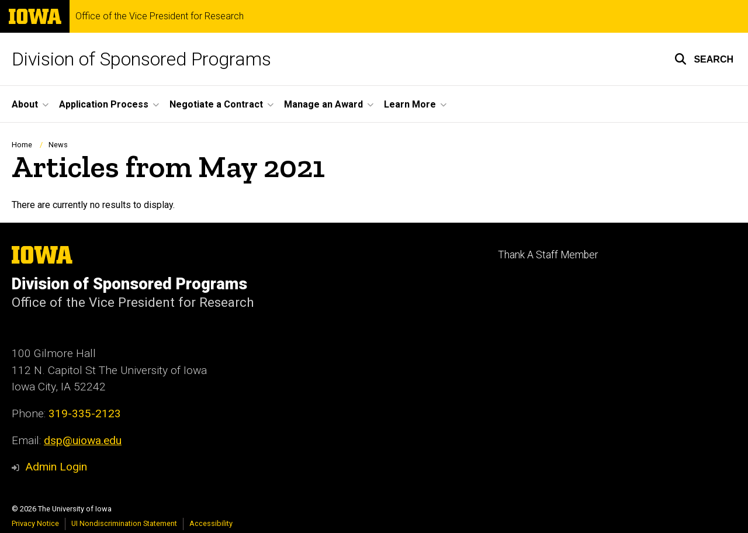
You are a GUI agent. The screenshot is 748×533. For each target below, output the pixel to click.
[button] (704, 59)
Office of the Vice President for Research (159, 16)
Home (22, 144)
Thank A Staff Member (548, 255)
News (58, 144)
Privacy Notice (35, 523)
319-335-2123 (85, 413)
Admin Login (56, 466)
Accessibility (211, 523)
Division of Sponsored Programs (141, 59)
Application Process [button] (103, 104)
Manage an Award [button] (323, 104)
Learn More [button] (410, 104)
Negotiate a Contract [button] (216, 104)
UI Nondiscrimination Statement (124, 523)
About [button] (25, 104)
